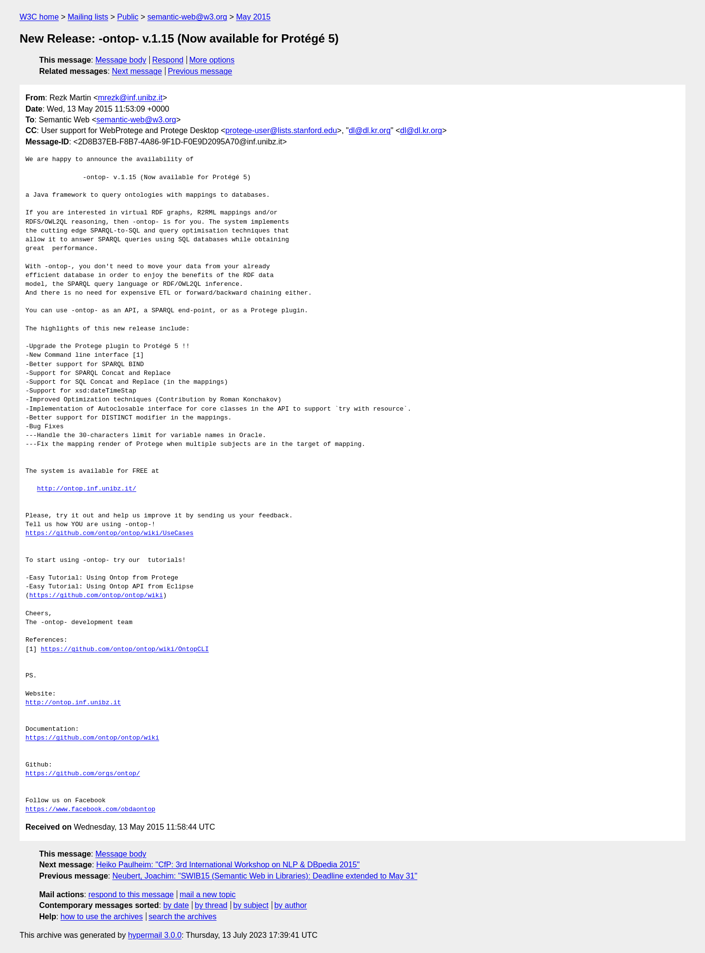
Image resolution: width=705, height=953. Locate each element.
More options (212, 60)
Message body (120, 60)
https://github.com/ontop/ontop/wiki (96, 595)
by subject (250, 905)
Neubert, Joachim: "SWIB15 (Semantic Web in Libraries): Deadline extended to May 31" (264, 876)
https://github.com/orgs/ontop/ (82, 773)
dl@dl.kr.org (370, 130)
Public (128, 17)
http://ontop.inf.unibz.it (73, 702)
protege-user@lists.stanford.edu (281, 130)
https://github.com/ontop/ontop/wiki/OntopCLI (125, 649)
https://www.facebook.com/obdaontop (90, 809)
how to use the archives (102, 916)
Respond (168, 60)
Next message (137, 71)
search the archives (183, 916)
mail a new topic (208, 894)
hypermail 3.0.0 (154, 935)
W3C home (39, 17)
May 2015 (253, 17)
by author (290, 905)
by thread (211, 905)
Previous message (200, 71)
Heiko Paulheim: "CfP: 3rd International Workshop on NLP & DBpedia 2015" (228, 864)
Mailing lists (88, 17)
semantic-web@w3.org (187, 17)
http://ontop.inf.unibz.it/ (86, 489)
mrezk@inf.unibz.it (130, 97)
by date (175, 905)
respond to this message (130, 894)
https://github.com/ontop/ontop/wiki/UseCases (109, 533)
